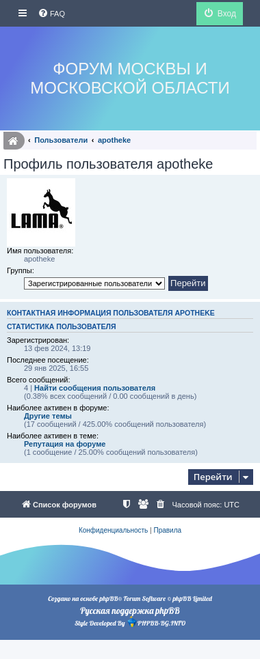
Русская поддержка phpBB (129, 610)
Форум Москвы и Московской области (129, 78)
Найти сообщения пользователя (94, 388)
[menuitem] (51, 13)
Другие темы (48, 416)
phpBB (108, 598)
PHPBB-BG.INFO (156, 622)
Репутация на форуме (64, 444)
